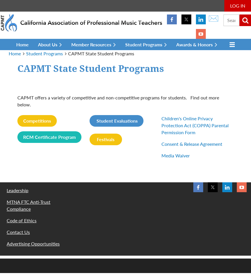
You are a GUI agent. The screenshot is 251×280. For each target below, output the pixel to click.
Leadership (17, 190)
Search (245, 20)
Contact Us (18, 232)
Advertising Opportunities (33, 243)
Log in (237, 5)
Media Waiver (175, 155)
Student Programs (44, 53)
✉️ (213, 18)
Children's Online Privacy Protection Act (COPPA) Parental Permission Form (195, 125)
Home (15, 53)
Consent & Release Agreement (191, 144)
